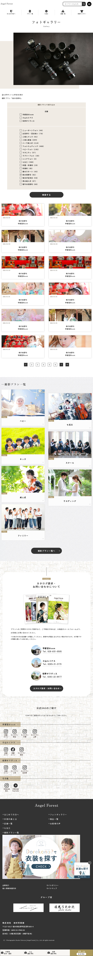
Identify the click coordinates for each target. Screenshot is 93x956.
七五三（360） (29, 162)
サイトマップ (51, 888)
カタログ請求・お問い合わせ (46, 688)
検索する (46, 194)
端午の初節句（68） (31, 184)
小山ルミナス (28, 118)
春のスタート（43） (31, 171)
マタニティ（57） (30, 152)
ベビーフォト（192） (31, 149)
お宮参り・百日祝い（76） (33, 133)
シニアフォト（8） (30, 159)
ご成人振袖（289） (30, 140)
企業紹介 (5, 885)
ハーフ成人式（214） (31, 143)
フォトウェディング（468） (34, 146)
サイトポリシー (52, 885)
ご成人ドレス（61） (31, 137)
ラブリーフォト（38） (31, 156)
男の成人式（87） (30, 181)
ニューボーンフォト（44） (33, 130)
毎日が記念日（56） (31, 178)
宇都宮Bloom (28, 114)
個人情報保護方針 (9, 888)
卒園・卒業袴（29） (31, 165)
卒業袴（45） (28, 168)
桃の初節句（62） (30, 175)
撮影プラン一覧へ (46, 550)
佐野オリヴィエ (29, 121)
